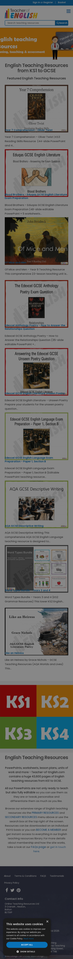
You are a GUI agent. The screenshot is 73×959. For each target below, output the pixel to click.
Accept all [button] (27, 944)
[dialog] (36, 479)
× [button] (47, 921)
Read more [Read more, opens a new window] (28, 938)
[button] (27, 951)
